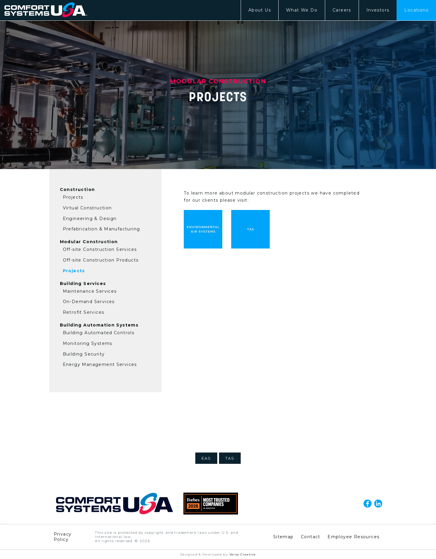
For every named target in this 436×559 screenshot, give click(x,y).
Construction (77, 189)
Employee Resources (353, 536)
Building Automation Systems (99, 325)
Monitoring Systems (87, 343)
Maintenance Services (90, 291)
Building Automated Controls (99, 332)
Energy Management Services (100, 364)
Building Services (83, 283)
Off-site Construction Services (100, 249)
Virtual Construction (87, 208)
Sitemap (283, 536)
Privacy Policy (63, 536)
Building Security (84, 354)
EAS (206, 458)
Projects (73, 197)
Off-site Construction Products (101, 260)
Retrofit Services (83, 312)
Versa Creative (242, 554)
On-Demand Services (89, 301)
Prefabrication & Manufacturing (101, 229)
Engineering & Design (90, 218)
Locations (416, 10)
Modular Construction (89, 241)
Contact (310, 536)
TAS (229, 458)
